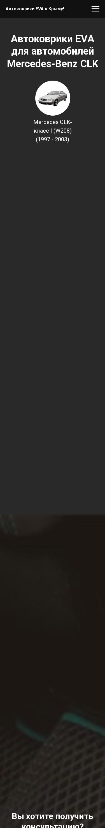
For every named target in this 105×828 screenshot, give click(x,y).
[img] (52, 98)
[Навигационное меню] (95, 9)
